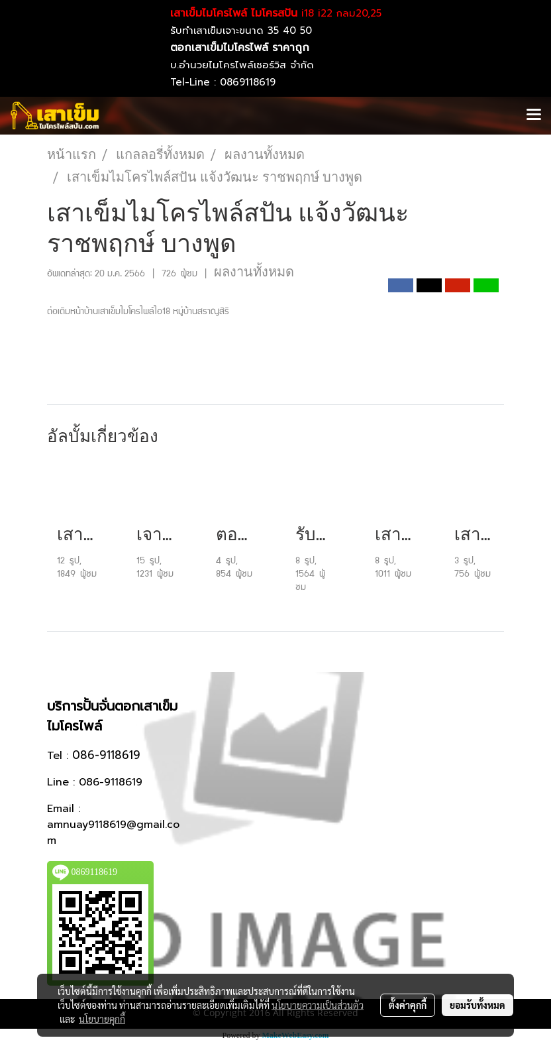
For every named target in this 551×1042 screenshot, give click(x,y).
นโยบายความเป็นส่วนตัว (318, 1005)
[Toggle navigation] (533, 115)
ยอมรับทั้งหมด (477, 1005)
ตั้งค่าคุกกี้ (407, 1005)
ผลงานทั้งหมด (254, 271)
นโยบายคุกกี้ (102, 1019)
